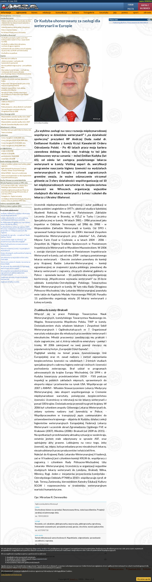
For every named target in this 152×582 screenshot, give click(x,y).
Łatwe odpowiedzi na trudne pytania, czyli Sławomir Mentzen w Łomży (14, 219)
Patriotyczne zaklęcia (9, 58)
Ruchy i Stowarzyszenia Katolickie (13, 180)
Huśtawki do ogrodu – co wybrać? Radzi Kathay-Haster (15, 236)
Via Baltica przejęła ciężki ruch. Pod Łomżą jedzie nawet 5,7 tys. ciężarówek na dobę (15, 39)
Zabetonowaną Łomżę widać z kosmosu (15, 27)
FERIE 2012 (5, 104)
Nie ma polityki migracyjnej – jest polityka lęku (16, 66)
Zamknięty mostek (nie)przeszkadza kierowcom (14, 278)
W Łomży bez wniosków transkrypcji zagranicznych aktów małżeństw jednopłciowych (14, 273)
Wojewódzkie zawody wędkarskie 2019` (15, 122)
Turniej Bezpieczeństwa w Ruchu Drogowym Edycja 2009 (13, 110)
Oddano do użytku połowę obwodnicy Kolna (15, 80)
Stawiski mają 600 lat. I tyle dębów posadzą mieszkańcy (13, 89)
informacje (6, 12)
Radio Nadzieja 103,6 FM (9, 161)
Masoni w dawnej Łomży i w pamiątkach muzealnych (15, 249)
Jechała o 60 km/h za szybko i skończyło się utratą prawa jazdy (15, 214)
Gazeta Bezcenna (6, 18)
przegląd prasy (6, 148)
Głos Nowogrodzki (7, 114)
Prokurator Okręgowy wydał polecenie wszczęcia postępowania (15, 84)
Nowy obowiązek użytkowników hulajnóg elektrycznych (16, 254)
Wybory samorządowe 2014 (10, 206)
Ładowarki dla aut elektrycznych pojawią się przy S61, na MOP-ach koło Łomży (16, 49)
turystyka (103, 12)
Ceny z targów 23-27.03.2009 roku (13, 143)
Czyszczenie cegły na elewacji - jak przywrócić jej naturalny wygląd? (13, 240)
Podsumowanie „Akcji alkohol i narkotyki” (16, 107)
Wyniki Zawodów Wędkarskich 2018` (14, 124)
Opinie (3, 56)
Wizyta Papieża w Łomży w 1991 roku (14, 183)
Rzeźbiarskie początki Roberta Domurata (16, 130)
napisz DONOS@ (145, 1)
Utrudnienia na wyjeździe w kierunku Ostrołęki (14, 258)
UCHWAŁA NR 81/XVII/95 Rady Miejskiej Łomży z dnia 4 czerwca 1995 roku (16, 200)
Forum (130, 4)
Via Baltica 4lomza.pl (8, 35)
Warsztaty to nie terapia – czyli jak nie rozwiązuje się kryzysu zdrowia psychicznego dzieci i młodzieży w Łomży (16, 72)
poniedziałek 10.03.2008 (10, 156)
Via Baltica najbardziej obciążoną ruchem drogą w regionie (13, 45)
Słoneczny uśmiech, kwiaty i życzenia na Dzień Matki (15, 263)
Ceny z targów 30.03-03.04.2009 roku (14, 140)
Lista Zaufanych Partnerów (11, 574)
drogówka (4, 99)
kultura (75, 12)
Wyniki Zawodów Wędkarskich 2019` (14, 119)
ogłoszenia (21, 12)
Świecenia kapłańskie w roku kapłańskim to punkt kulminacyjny (16, 176)
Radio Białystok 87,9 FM (9, 76)
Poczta (131, 8)
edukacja (47, 12)
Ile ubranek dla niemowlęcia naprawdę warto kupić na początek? (15, 267)
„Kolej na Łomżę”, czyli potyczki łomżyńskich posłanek (12, 62)
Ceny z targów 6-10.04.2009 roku (13, 138)
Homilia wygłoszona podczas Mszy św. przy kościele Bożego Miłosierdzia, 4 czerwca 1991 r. (15, 192)
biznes (34, 12)
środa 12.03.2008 (7, 151)
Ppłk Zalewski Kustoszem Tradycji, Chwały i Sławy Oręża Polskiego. (14, 169)
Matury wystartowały (9, 30)
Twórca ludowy (6, 132)
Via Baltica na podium (9, 53)
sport (135, 12)
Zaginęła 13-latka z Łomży (10, 282)
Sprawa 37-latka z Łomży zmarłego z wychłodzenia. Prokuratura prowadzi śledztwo (14, 94)
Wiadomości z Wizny (8, 127)
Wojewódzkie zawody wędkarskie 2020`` (16, 117)
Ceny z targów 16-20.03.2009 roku (13, 145)
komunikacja (61, 12)
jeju (115, 12)
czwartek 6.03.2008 (8, 159)
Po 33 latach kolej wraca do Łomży (13, 32)
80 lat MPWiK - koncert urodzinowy (14, 173)
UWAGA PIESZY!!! (8, 102)
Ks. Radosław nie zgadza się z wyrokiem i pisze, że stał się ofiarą (15, 223)
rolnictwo (4, 135)
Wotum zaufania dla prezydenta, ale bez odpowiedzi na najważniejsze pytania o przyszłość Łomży (16, 23)
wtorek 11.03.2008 (7, 153)
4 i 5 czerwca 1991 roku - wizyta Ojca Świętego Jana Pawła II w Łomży (14, 186)
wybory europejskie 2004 (9, 203)
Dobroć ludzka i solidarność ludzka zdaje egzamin (16, 165)
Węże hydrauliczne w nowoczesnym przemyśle (14, 245)
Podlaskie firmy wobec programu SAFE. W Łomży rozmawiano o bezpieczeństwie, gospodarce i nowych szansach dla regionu (16, 229)
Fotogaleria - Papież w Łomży (11, 196)
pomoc (125, 12)
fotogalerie (89, 12)
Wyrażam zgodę (143, 579)
